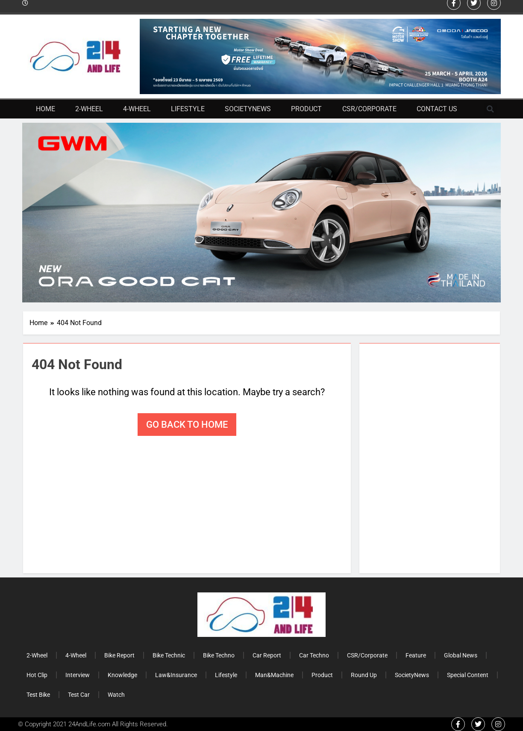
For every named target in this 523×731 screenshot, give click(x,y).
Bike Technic (169, 655)
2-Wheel (89, 109)
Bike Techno (219, 655)
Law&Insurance (176, 675)
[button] (490, 109)
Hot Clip (36, 675)
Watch (116, 694)
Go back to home (187, 424)
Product (306, 109)
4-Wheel (137, 109)
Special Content (467, 675)
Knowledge (122, 675)
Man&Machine (274, 675)
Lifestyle (188, 109)
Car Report (267, 655)
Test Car (79, 694)
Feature (415, 655)
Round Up (364, 675)
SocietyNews (248, 109)
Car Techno (314, 655)
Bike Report (119, 655)
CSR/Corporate (369, 109)
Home (45, 109)
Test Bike (38, 694)
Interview (77, 675)
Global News (460, 655)
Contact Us (437, 109)
